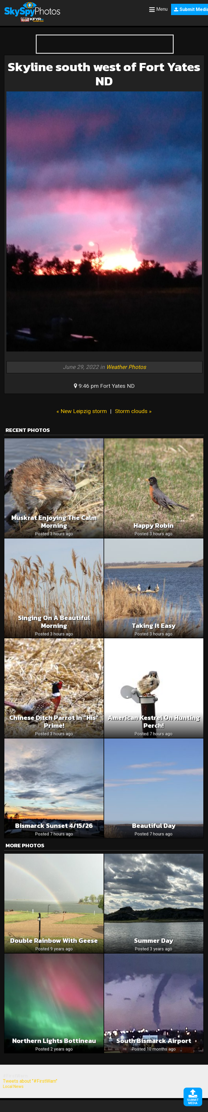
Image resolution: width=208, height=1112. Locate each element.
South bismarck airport (153, 1041)
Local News (13, 1086)
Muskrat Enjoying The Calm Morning (54, 521)
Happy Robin (154, 525)
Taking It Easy (153, 626)
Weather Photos (126, 367)
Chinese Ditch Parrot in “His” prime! (54, 721)
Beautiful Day (153, 826)
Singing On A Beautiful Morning (54, 622)
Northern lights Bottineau (54, 1041)
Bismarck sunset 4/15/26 (54, 826)
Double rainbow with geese (54, 941)
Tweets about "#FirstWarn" (30, 1081)
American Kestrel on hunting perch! (154, 721)
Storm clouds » (133, 411)
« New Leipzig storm (81, 411)
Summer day (153, 941)
